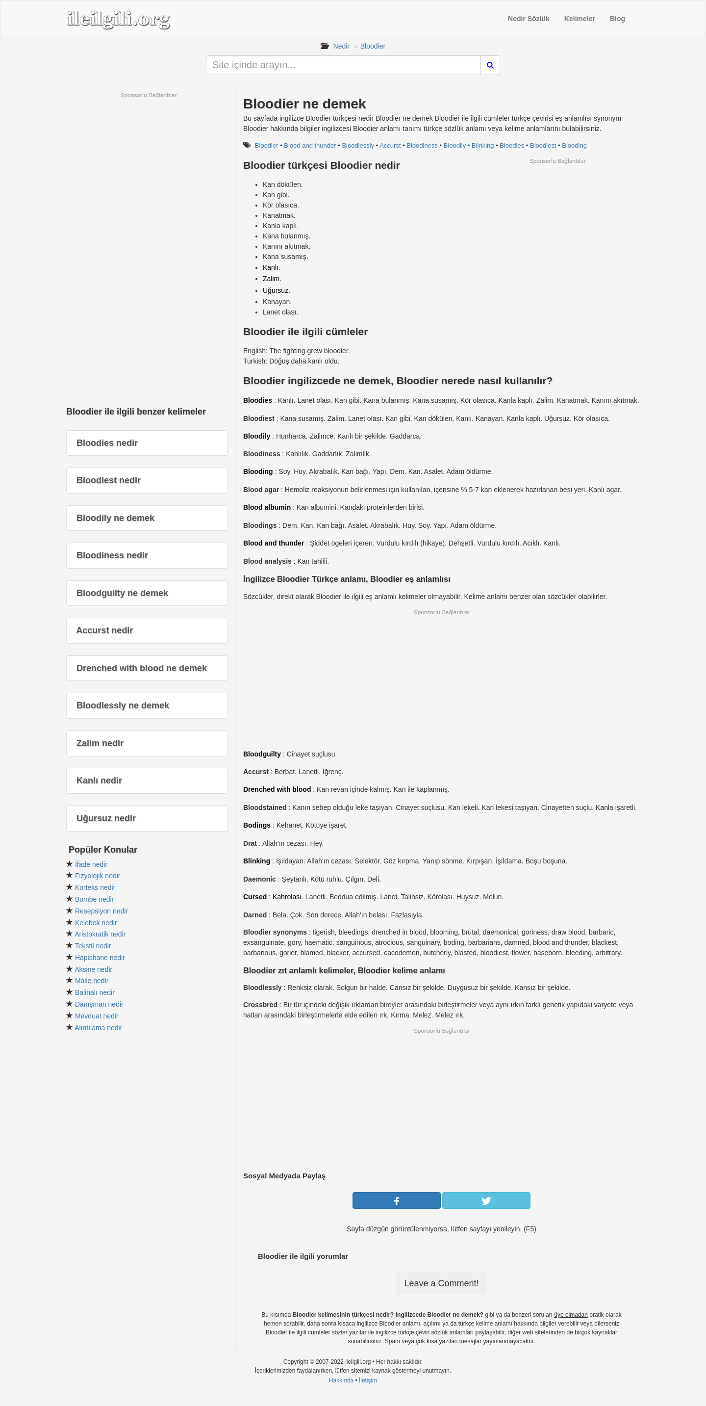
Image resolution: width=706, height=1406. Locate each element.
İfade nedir (91, 864)
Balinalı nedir (95, 992)
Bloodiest (543, 145)
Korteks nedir (95, 887)
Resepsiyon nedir (101, 911)
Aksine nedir (93, 969)
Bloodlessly (358, 145)
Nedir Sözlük (529, 19)
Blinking (483, 145)
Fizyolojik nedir (98, 876)
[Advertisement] (557, 233)
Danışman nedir (99, 1004)
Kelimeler (579, 19)
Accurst (390, 145)
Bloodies (512, 145)
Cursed (255, 897)
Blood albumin (267, 507)
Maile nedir (91, 981)
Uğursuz (275, 290)
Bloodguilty (262, 754)
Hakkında (341, 1380)
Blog (617, 19)
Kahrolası (287, 897)
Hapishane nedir (100, 958)
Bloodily (455, 145)
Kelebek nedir (96, 923)
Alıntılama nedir (98, 1028)
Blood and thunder (310, 145)
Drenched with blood (277, 789)
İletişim (368, 1380)
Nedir (341, 46)
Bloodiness (422, 145)
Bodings (257, 825)
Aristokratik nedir (100, 934)
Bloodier (372, 46)
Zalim (271, 279)
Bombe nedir (94, 899)
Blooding (574, 145)
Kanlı (270, 267)
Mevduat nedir (97, 1016)
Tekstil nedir (93, 946)
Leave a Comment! (441, 1283)
